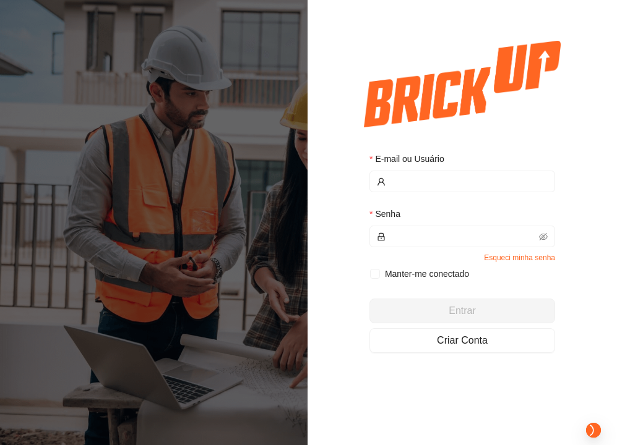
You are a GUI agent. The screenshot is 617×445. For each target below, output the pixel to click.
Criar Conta (462, 340)
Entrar (462, 310)
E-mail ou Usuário (409, 159)
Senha (387, 214)
